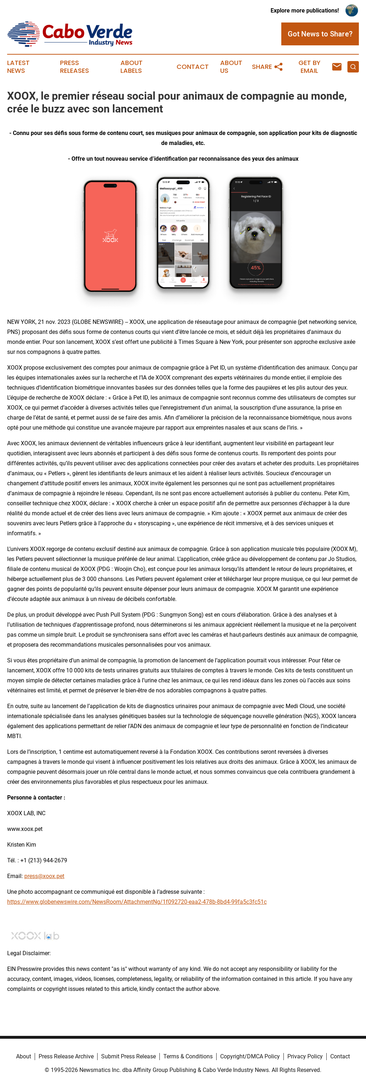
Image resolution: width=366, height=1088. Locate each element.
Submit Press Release (128, 1056)
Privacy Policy (305, 1056)
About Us (231, 67)
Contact (193, 67)
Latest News (18, 67)
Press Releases (74, 67)
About (23, 1056)
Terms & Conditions (188, 1056)
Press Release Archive (66, 1056)
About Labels (131, 67)
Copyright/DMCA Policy (250, 1056)
